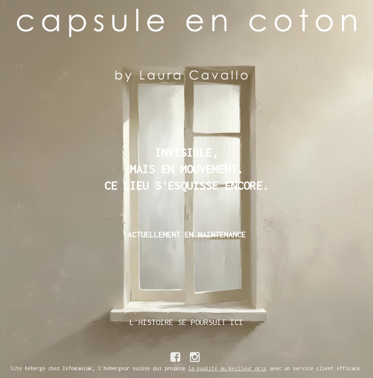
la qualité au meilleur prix (227, 368)
